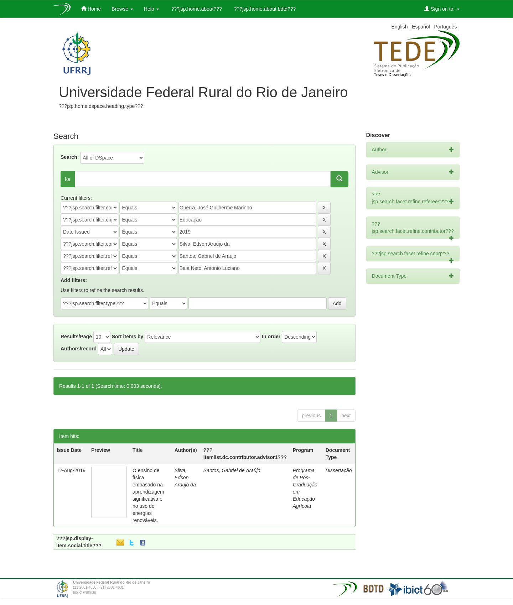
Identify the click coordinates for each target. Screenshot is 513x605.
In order (271, 336)
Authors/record (79, 348)
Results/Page (76, 336)
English (400, 27)
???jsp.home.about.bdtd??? (264, 9)
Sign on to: (442, 9)
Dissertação (339, 470)
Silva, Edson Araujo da (185, 477)
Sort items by (128, 336)
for (68, 179)
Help (151, 9)
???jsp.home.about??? (196, 9)
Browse (122, 9)
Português (445, 27)
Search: (70, 157)
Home (91, 9)
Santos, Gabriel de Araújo (231, 470)
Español (421, 27)
